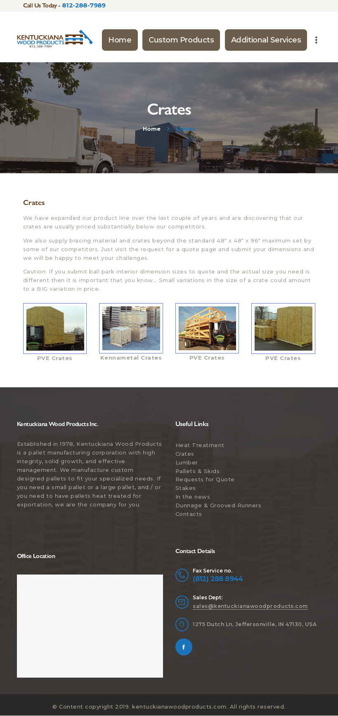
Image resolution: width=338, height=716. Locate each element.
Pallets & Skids (197, 471)
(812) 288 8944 (218, 579)
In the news (192, 496)
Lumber (186, 462)
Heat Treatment (200, 445)
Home (151, 128)
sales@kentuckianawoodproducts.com (250, 606)
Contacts (188, 514)
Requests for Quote (205, 479)
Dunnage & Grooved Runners (218, 505)
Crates (184, 453)
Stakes (185, 488)
